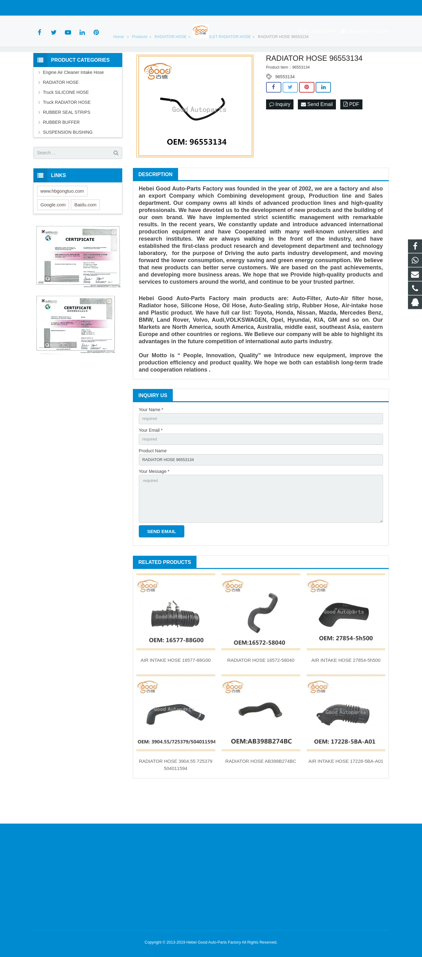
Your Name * (151, 436)
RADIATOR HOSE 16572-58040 (260, 694)
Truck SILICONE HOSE (66, 119)
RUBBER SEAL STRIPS (66, 139)
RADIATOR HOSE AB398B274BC (261, 795)
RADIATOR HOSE (170, 63)
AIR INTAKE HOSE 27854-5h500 (346, 694)
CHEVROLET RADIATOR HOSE (222, 63)
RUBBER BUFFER (61, 149)
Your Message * (154, 501)
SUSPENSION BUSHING (68, 158)
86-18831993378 (54, 7)
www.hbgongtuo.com (62, 217)
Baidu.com (85, 231)
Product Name (153, 479)
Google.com (53, 231)
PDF (351, 131)
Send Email (317, 131)
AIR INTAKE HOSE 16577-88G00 (176, 694)
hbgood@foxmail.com (102, 7)
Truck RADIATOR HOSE (67, 129)
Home (119, 63)
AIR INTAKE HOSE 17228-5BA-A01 (345, 795)
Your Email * (151, 458)
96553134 (285, 103)
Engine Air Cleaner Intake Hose (73, 99)
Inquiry (279, 131)
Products (140, 63)
